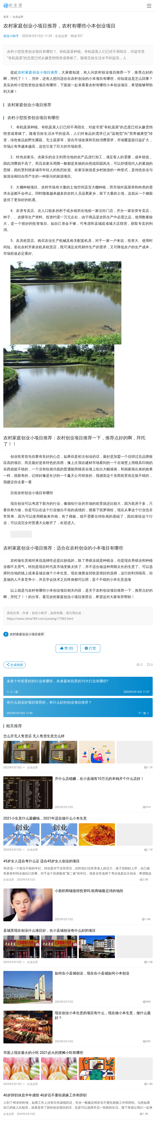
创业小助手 (11, 36)
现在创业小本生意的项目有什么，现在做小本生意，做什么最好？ (103, 1015)
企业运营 (61, 36)
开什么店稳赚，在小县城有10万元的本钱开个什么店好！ (99, 779)
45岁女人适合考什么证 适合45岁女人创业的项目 (41, 861)
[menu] (149, 6)
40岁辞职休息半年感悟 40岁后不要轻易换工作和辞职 (45, 1095)
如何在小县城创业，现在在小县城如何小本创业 (92, 973)
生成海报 (14, 665)
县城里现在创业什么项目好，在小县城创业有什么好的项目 (49, 930)
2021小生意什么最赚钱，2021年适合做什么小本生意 (45, 818)
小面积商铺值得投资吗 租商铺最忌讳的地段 (89, 891)
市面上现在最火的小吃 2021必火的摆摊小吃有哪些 (43, 1053)
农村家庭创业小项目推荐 (38, 72)
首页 (6, 16)
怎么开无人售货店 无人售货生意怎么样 (34, 736)
